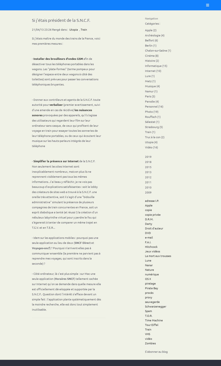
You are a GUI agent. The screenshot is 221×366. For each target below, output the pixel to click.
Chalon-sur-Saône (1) (158, 50)
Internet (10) (153, 70)
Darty (148, 223)
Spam (148, 311)
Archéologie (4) (154, 35)
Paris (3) (150, 96)
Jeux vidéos (152, 251)
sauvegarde (152, 302)
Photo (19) (151, 111)
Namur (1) (151, 91)
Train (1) (150, 132)
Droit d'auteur (154, 228)
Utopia (73, 29)
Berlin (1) (151, 45)
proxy (148, 297)
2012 (148, 177)
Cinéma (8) (152, 55)
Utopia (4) (151, 142)
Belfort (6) (151, 40)
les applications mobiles (60, 237)
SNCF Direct (83, 243)
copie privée (153, 214)
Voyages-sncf (41, 248)
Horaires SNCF (64, 279)
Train (148, 329)
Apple (149, 205)
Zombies (150, 343)
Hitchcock (151, 246)
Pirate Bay (151, 288)
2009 (148, 192)
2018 (148, 162)
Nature (149, 269)
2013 (148, 172)
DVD (148, 233)
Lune (148, 260)
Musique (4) (152, 86)
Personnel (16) (154, 106)
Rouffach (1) (153, 116)
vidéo (148, 338)
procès (149, 292)
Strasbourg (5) (154, 127)
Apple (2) (151, 30)
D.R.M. (149, 219)
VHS (147, 334)
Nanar (149, 265)
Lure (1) (150, 76)
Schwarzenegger (155, 306)
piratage (150, 283)
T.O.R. (148, 315)
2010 (148, 187)
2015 (148, 167)
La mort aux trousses (158, 256)
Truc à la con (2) (154, 137)
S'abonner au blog (156, 351)
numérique (152, 274)
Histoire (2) (152, 60)
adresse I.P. (152, 200)
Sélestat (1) (152, 121)
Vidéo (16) (151, 147)
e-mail (149, 237)
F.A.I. (148, 242)
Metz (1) (150, 81)
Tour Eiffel (151, 325)
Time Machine (154, 320)
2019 (148, 156)
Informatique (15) (156, 65)
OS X (148, 279)
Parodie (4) (152, 101)
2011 (148, 182)
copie (148, 210)
